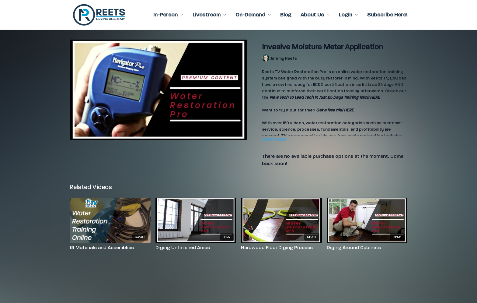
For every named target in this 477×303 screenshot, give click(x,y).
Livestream (209, 15)
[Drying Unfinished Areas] (195, 247)
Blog (285, 15)
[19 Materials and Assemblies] (110, 247)
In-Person (168, 15)
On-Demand (253, 15)
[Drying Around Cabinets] (367, 247)
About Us (315, 15)
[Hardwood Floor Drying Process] (281, 247)
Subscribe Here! (387, 15)
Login (348, 15)
